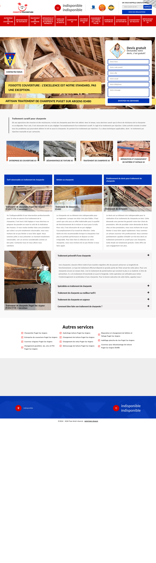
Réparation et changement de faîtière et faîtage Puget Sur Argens (116, 334)
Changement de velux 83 (134, 21)
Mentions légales (91, 421)
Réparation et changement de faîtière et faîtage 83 (48, 21)
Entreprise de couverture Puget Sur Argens (41, 337)
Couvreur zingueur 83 (84, 21)
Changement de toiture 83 (121, 21)
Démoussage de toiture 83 (147, 21)
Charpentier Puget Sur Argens (35, 333)
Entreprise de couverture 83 (8, 21)
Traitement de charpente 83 (35, 21)
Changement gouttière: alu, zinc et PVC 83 (96, 21)
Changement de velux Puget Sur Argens (78, 342)
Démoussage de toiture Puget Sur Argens (78, 346)
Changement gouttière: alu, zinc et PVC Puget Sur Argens (39, 347)
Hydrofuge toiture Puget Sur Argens (76, 333)
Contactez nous (14, 72)
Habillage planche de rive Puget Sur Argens (117, 340)
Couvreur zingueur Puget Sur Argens (38, 342)
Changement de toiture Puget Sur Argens (78, 337)
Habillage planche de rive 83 (60, 21)
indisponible (72, 5)
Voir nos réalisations (137, 12)
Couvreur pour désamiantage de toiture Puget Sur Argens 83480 (116, 346)
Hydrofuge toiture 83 (108, 21)
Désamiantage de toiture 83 (21, 21)
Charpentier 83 (72, 21)
